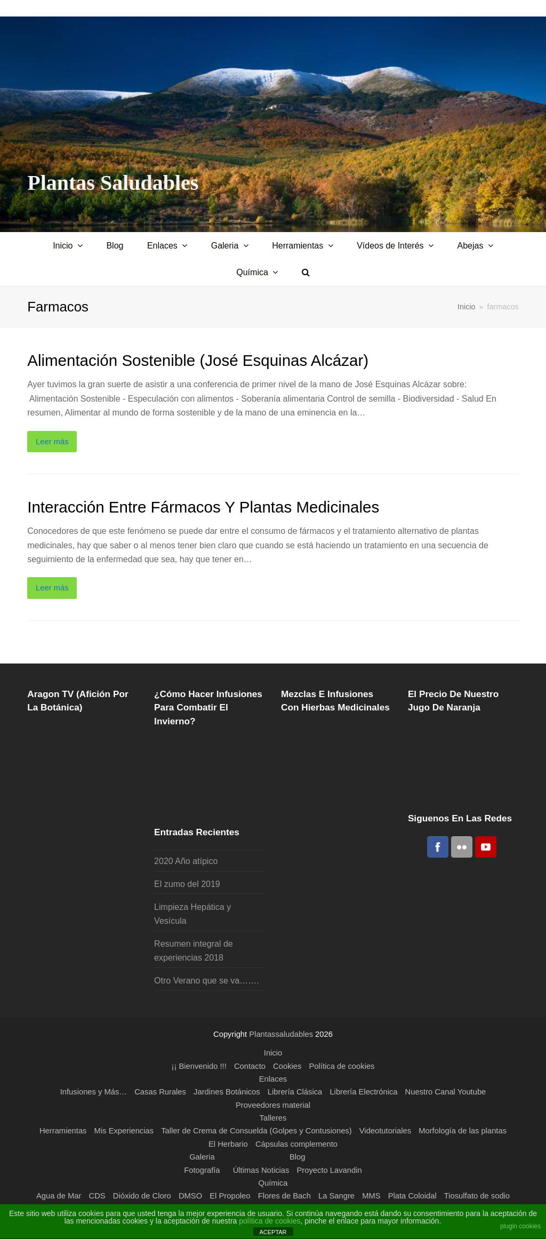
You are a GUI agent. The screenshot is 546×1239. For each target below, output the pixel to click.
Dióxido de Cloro (142, 1196)
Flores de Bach (284, 1196)
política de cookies (269, 1221)
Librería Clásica (295, 1092)
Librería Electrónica (363, 1092)
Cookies (287, 1066)
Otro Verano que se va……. (206, 980)
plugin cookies (520, 1226)
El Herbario (228, 1144)
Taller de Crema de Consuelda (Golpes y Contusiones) (256, 1130)
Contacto (250, 1066)
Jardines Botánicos (227, 1092)
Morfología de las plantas (463, 1130)
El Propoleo (230, 1196)
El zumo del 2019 (187, 884)
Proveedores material (273, 1105)
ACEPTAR (272, 1232)
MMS (371, 1196)
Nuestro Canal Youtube (445, 1092)
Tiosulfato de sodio (477, 1196)
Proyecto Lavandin (329, 1170)
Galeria (202, 1157)
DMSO (190, 1196)
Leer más (52, 441)
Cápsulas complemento (296, 1144)
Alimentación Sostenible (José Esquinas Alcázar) (197, 360)
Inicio (466, 306)
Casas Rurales (160, 1092)
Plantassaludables (281, 1034)
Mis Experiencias (124, 1130)
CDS (97, 1196)
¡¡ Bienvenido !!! (199, 1066)
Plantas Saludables (112, 183)
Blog (298, 1157)
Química (273, 1183)
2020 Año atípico (186, 861)
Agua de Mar (58, 1196)
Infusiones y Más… (93, 1092)
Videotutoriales (385, 1130)
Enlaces (273, 1079)
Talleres (273, 1118)
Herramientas (63, 1130)
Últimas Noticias (261, 1170)
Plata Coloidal (412, 1196)
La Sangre (336, 1196)
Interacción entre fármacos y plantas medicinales (203, 507)
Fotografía (202, 1170)
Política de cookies (342, 1066)
